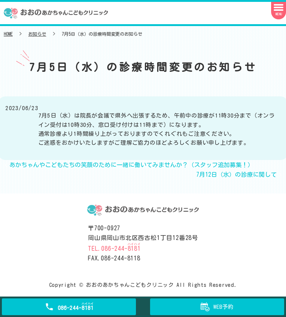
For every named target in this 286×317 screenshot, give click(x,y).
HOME (8, 34)
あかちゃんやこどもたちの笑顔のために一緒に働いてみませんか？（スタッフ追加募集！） (131, 165)
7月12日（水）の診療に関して (236, 174)
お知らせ (37, 34)
